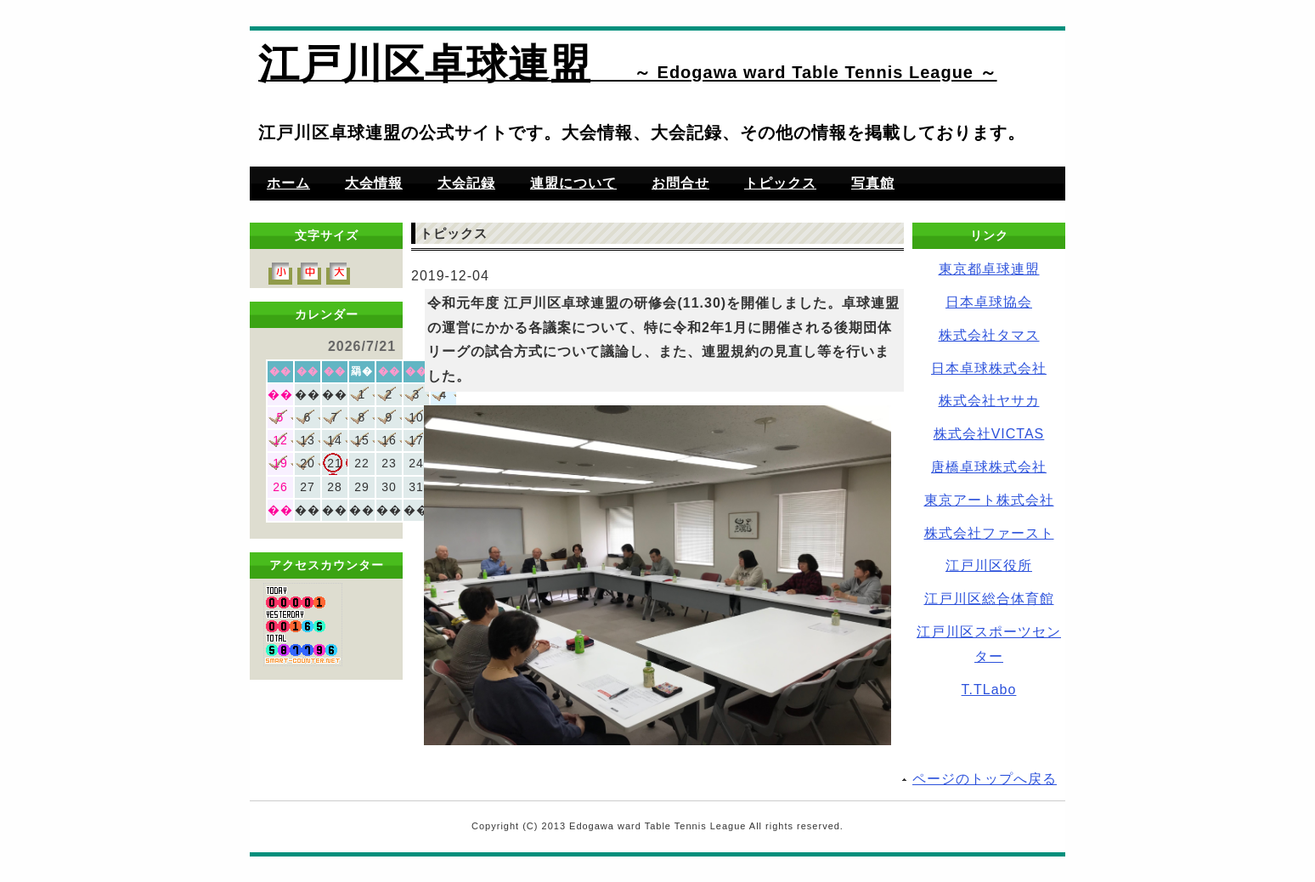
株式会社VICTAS (989, 434)
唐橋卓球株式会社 (989, 467)
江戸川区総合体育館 (989, 598)
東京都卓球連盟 (989, 269)
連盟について (573, 183)
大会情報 (374, 183)
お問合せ (680, 183)
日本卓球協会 (988, 302)
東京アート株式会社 (989, 500)
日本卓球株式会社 (989, 368)
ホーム (288, 183)
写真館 (873, 183)
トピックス (780, 183)
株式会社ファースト (989, 533)
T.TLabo (989, 689)
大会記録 (466, 183)
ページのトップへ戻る (984, 779)
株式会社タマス (989, 335)
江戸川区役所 (988, 565)
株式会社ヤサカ (989, 400)
